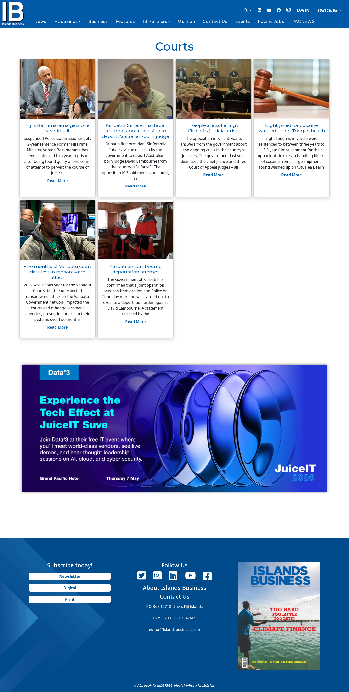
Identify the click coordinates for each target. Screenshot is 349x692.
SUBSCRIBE (327, 10)
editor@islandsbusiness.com (174, 629)
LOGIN (303, 10)
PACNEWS (303, 21)
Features (125, 21)
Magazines (66, 21)
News (40, 21)
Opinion (186, 21)
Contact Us (215, 21)
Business (98, 21)
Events (242, 21)
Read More (57, 180)
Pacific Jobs (271, 21)
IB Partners (155, 21)
